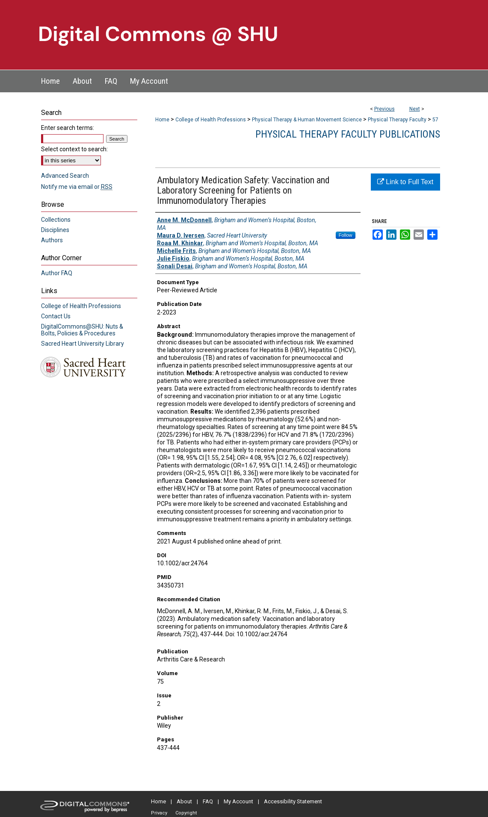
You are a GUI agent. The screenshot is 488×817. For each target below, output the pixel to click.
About (184, 801)
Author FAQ (56, 273)
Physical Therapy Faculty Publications (347, 134)
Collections (56, 219)
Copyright (186, 813)
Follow (345, 235)
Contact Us (56, 316)
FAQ (208, 801)
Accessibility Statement (293, 801)
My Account (238, 801)
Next (414, 109)
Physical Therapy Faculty (397, 120)
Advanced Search (65, 175)
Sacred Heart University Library (82, 343)
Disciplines (55, 229)
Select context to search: (74, 149)
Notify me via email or (76, 186)
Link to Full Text (405, 181)
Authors (52, 240)
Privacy (159, 813)
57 (435, 120)
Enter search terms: (67, 127)
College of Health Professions (210, 120)
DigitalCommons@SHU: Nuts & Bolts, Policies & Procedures (82, 330)
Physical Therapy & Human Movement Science (307, 120)
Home (162, 120)
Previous (384, 109)
